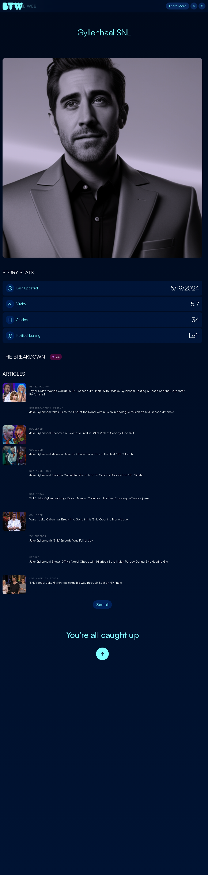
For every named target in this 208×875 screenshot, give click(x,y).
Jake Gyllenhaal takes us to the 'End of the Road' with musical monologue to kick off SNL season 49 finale (101, 412)
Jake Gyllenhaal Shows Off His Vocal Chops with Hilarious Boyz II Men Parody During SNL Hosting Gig (98, 561)
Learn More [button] (177, 6)
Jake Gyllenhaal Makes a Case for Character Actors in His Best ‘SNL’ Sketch (81, 454)
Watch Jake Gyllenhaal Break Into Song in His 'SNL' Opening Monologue (78, 519)
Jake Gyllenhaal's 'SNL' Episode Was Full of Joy (61, 540)
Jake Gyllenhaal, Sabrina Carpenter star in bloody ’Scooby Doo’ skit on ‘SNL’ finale (86, 475)
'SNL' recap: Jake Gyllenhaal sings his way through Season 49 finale (75, 582)
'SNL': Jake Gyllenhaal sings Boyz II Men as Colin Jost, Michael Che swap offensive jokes (89, 498)
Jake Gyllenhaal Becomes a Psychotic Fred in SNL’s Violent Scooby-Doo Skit (81, 433)
